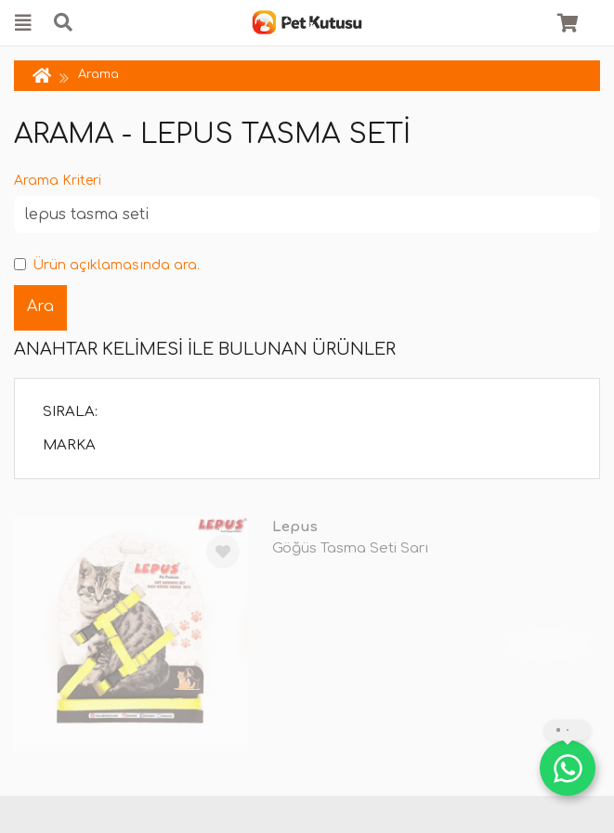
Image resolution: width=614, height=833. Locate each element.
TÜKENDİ (548, 645)
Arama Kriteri (57, 181)
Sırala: (70, 412)
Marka (69, 445)
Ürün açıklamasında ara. (107, 265)
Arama (98, 74)
